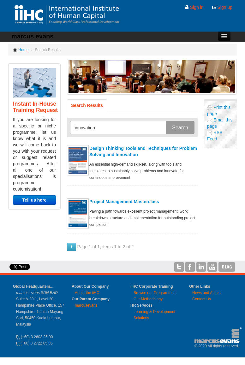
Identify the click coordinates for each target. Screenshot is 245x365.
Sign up (222, 7)
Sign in (194, 7)
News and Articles (207, 293)
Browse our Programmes (155, 293)
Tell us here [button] (34, 200)
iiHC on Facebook (190, 267)
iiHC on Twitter (179, 267)
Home (20, 50)
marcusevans (86, 305)
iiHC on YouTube (212, 267)
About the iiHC (87, 293)
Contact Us (201, 299)
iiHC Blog (226, 267)
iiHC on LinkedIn (201, 267)
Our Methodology (148, 299)
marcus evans (32, 36)
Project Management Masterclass (124, 201)
